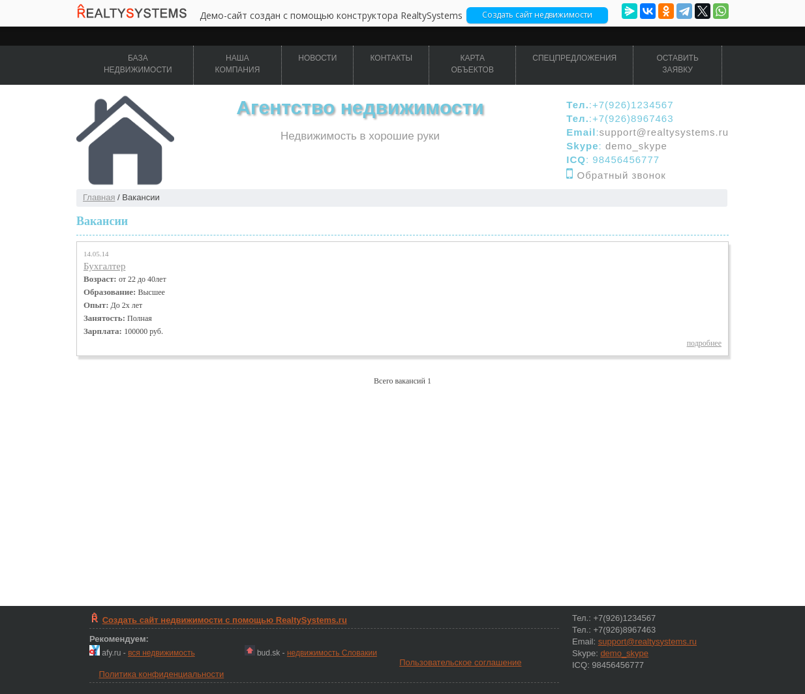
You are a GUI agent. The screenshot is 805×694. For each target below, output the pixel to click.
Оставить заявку (677, 63)
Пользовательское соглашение (460, 662)
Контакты (391, 58)
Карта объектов (472, 63)
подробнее (704, 343)
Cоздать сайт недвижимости (537, 14)
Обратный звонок (621, 175)
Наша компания (237, 63)
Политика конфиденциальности (161, 674)
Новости (317, 58)
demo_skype (636, 145)
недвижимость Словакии (332, 652)
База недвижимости (138, 63)
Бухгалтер (104, 266)
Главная (99, 197)
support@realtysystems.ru (664, 132)
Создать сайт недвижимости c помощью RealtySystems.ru (224, 620)
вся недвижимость (161, 652)
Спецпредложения (574, 58)
